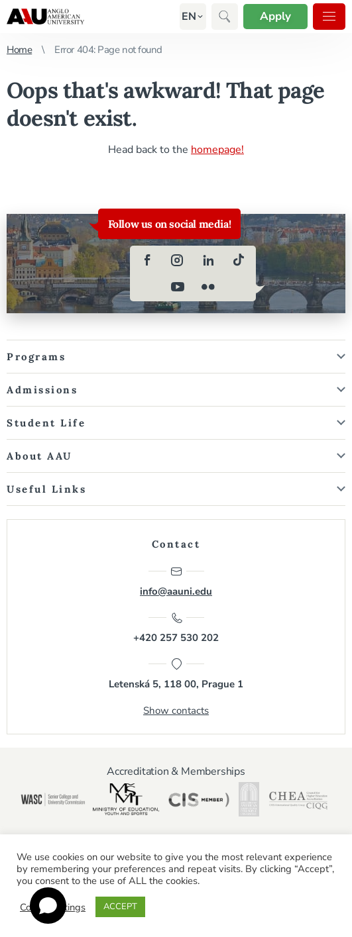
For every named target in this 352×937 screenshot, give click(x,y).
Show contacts (176, 710)
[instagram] (178, 260)
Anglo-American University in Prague (45, 17)
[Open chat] (48, 905)
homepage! (217, 149)
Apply (275, 16)
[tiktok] (239, 260)
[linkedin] (208, 260)
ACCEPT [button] (120, 906)
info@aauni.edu (176, 581)
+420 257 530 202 (176, 627)
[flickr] (208, 287)
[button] (189, 16)
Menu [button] (329, 16)
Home (19, 49)
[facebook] (147, 260)
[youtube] (178, 287)
